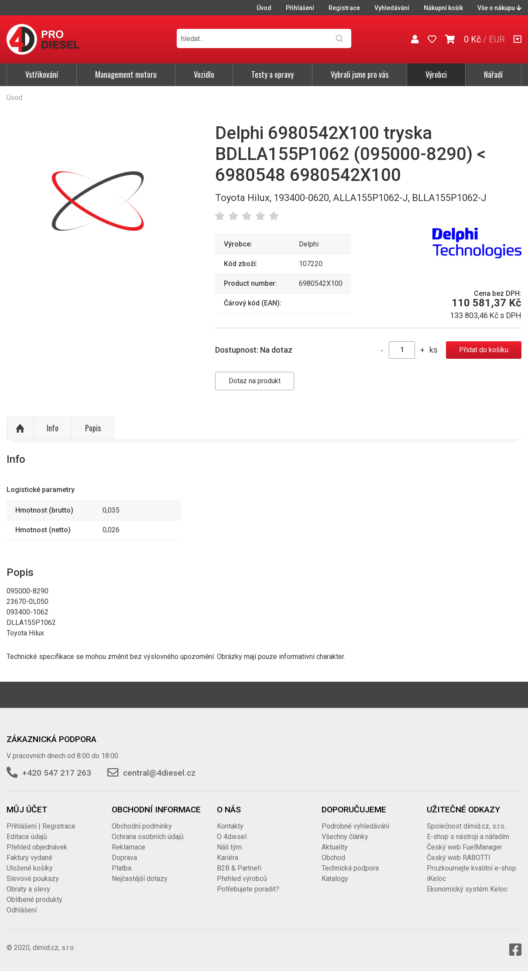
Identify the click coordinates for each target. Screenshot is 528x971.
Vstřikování (41, 74)
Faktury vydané (29, 857)
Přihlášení (300, 7)
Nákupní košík (443, 7)
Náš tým (229, 847)
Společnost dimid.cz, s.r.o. (466, 826)
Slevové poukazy (33, 878)
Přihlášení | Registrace (41, 826)
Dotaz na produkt (255, 381)
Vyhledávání (391, 7)
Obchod (333, 857)
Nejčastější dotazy (140, 878)
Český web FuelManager (464, 847)
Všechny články (345, 836)
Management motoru (126, 74)
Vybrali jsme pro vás (359, 74)
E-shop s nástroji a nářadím (468, 836)
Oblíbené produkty (34, 899)
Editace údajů (27, 836)
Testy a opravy (272, 74)
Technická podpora (350, 868)
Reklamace (128, 847)
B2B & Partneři (239, 868)
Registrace (344, 7)
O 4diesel (232, 836)
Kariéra (227, 857)
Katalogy (335, 878)
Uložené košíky (30, 868)
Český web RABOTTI (458, 857)
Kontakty (230, 826)
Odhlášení (22, 910)
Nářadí (493, 74)
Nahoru (20, 428)
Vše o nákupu (499, 7)
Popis (93, 427)
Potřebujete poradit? (248, 889)
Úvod (264, 7)
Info (52, 427)
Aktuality (335, 847)
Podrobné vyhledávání (355, 826)
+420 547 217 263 (56, 773)
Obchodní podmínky (142, 826)
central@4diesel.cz (159, 773)
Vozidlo (204, 74)
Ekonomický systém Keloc (467, 889)
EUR (497, 39)
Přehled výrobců (242, 878)
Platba (121, 868)
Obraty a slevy (28, 889)
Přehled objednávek (37, 847)
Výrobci (436, 74)
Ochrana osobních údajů (148, 836)
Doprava (124, 857)
